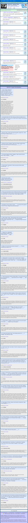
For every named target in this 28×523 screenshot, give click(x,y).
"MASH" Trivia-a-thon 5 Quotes (8, 196)
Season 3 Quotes (6, 157)
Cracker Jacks (17, 65)
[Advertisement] (14, 27)
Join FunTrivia (8, 2)
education (23, 516)
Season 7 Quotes (6, 121)
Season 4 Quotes (6, 146)
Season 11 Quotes (6, 263)
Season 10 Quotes (6, 280)
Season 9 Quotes (6, 97)
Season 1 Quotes (6, 236)
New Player (23, 0)
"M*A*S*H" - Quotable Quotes (8, 182)
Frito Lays (16, 68)
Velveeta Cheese (17, 66)
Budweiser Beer (17, 67)
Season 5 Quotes (6, 135)
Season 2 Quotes (6, 168)
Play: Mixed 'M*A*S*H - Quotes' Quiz (22, 10)
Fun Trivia (3, 0)
